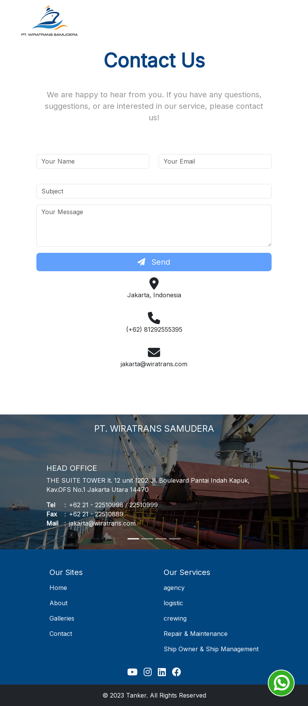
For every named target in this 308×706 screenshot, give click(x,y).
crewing (175, 618)
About (58, 603)
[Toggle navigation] (277, 21)
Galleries (61, 618)
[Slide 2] (147, 538)
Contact (60, 633)
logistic (173, 603)
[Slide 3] (161, 538)
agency (174, 587)
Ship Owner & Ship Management (211, 649)
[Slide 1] (133, 538)
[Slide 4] (174, 538)
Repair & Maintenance (196, 633)
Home (58, 587)
